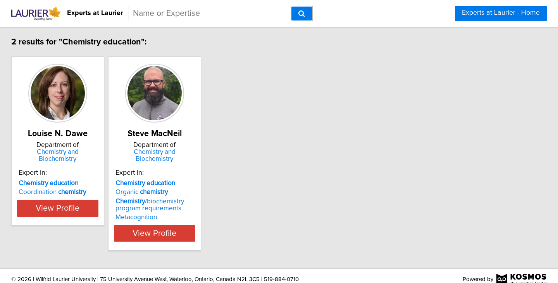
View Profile (103, 226)
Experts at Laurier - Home (501, 12)
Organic (196, 185)
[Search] (301, 13)
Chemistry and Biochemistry (102, 151)
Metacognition (191, 210)
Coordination (87, 185)
